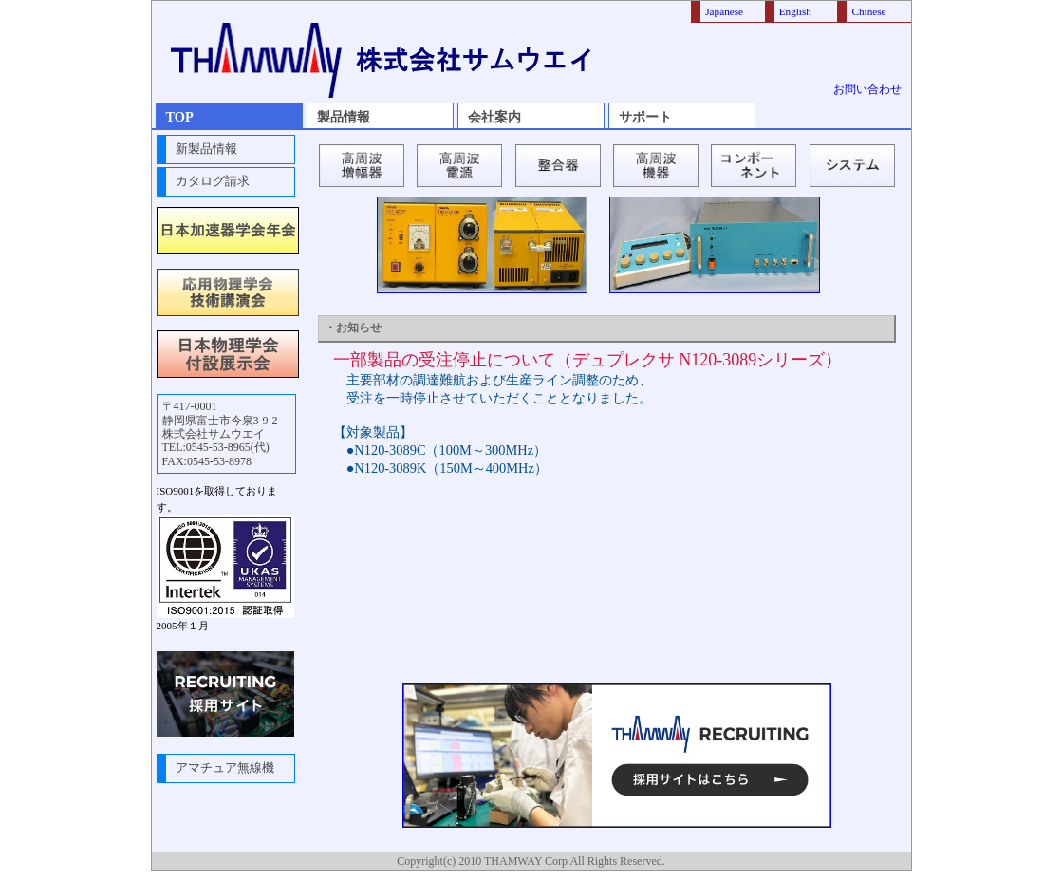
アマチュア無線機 (225, 768)
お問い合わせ (867, 89)
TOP (180, 116)
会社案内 (494, 116)
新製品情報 (206, 149)
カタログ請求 (213, 181)
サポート (645, 116)
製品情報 (343, 116)
